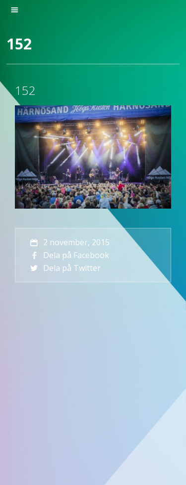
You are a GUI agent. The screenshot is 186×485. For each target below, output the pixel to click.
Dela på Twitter (64, 268)
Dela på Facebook (68, 255)
